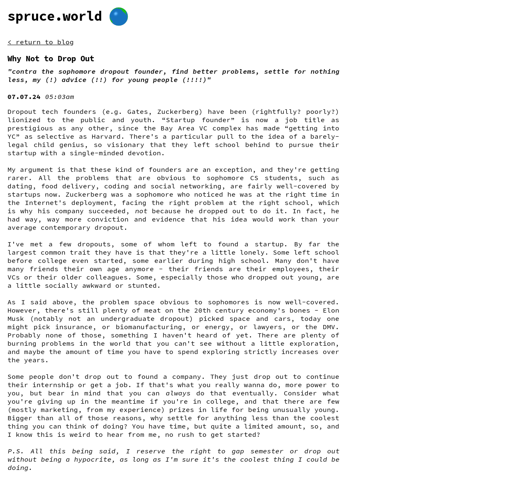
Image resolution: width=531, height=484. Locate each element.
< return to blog (40, 42)
